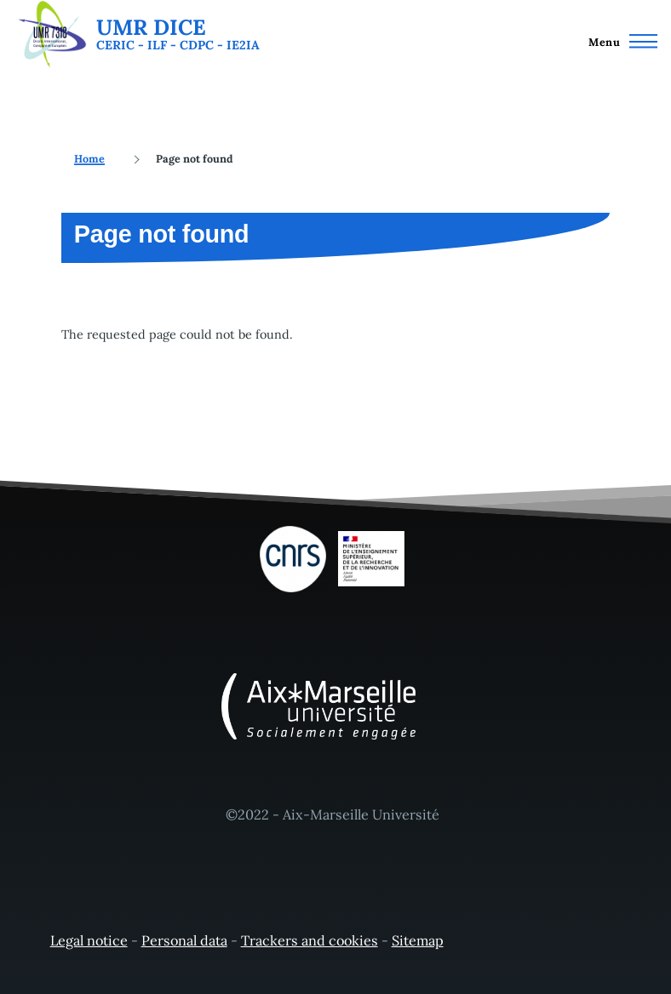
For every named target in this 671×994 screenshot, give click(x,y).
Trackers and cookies (309, 940)
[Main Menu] (618, 40)
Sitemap (418, 940)
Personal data (184, 940)
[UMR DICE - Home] (137, 34)
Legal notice (89, 940)
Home (89, 158)
